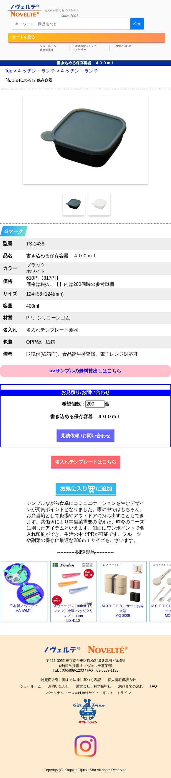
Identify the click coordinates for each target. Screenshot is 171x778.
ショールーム (30, 686)
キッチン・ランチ (36, 70)
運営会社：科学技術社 (93, 686)
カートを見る (23, 37)
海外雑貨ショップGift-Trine (85, 47)
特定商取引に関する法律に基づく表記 (71, 680)
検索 (137, 24)
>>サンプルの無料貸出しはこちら (85, 370)
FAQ (153, 686)
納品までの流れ (130, 686)
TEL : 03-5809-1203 (68, 670)
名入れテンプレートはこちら (85, 461)
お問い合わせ (123, 45)
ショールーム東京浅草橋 (48, 47)
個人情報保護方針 (122, 680)
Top (8, 70)
